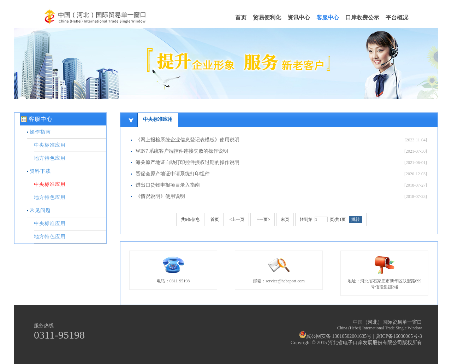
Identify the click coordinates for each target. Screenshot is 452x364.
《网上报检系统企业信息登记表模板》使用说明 (187, 139)
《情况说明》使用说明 (160, 196)
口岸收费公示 (362, 17)
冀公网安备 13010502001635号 (335, 336)
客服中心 (327, 17)
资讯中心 (298, 17)
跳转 (355, 219)
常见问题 (40, 210)
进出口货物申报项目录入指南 (168, 185)
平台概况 (397, 17)
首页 (240, 17)
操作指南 (40, 132)
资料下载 (40, 171)
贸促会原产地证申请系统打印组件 (173, 173)
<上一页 (237, 219)
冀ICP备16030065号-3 (399, 336)
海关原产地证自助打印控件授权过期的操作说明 (187, 162)
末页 (285, 219)
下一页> (262, 219)
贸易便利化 (267, 17)
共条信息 (190, 219)
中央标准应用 (50, 145)
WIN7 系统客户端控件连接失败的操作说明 (182, 151)
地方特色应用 (50, 158)
